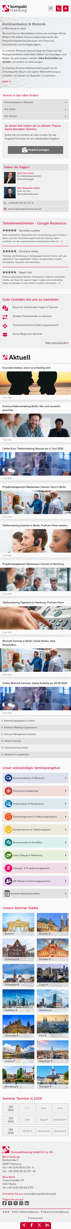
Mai (43, 1108)
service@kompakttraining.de (40, 1193)
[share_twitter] (39, 1225)
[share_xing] (24, 1225)
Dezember (60, 1131)
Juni (60, 1108)
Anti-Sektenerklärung (25, 1211)
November (43, 1131)
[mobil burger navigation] (50, 9)
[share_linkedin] (47, 1225)
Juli (27, 1119)
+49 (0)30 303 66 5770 (20, 1187)
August (44, 1119)
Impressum (35, 1218)
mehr (6, 81)
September (60, 1119)
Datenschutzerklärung (54, 1211)
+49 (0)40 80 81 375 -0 (20, 1167)
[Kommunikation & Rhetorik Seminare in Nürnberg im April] (58, 9)
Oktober (27, 1131)
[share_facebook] (32, 1225)
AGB (6, 1211)
